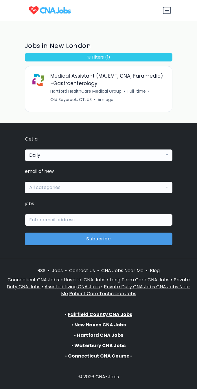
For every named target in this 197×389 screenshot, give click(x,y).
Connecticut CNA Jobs (33, 279)
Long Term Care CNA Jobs (140, 279)
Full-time (137, 91)
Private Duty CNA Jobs (130, 286)
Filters (98, 57)
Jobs (57, 270)
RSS (41, 270)
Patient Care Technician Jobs (102, 293)
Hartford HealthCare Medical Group (85, 91)
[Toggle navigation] (166, 10)
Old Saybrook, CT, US (71, 99)
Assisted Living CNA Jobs (72, 286)
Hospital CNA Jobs (85, 279)
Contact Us (82, 270)
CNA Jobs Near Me (122, 270)
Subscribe (98, 238)
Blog (155, 270)
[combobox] (98, 155)
